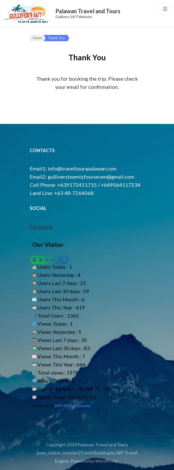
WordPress (106, 461)
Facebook (41, 226)
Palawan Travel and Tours (87, 11)
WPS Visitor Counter (72, 405)
